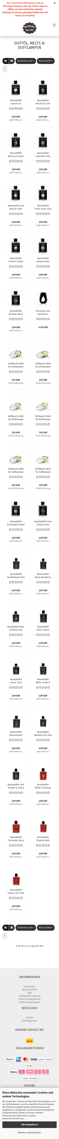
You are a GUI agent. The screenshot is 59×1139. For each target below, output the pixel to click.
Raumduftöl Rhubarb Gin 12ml (43, 733)
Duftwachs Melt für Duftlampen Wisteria (16, 470)
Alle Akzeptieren (29, 1124)
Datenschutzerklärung (12, 1118)
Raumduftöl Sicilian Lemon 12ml (15, 259)
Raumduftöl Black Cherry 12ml (43, 628)
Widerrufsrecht (29, 989)
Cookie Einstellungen (29, 1002)
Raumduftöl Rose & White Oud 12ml (15, 628)
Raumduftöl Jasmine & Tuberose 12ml (16, 101)
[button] (5, 61)
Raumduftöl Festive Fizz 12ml (16, 891)
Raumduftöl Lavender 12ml (43, 154)
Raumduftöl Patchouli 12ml (43, 101)
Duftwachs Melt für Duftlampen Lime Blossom (43, 470)
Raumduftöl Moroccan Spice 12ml (16, 154)
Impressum (29, 986)
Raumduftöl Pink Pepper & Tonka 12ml (16, 786)
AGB (29, 992)
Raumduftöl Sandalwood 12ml (16, 575)
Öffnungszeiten (29, 1020)
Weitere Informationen (29, 1132)
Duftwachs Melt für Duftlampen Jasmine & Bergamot (43, 417)
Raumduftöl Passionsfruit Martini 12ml (15, 733)
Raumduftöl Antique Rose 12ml (43, 259)
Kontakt (29, 1017)
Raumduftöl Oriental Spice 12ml (16, 312)
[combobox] (25, 61)
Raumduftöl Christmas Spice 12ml (16, 838)
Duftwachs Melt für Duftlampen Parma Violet (43, 365)
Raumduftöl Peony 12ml (16, 680)
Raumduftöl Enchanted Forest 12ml (16, 523)
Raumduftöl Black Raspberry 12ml (43, 575)
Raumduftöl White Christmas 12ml (43, 786)
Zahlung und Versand (29, 996)
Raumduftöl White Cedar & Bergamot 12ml (43, 680)
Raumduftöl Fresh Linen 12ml (43, 207)
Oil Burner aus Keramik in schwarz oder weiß (43, 312)
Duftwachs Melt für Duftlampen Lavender (16, 365)
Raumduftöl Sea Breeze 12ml (16, 207)
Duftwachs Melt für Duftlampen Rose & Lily (16, 417)
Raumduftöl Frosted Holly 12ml (43, 838)
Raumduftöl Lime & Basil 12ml (43, 523)
